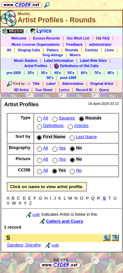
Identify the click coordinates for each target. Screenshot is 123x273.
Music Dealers (25, 60)
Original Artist (101, 84)
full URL (61, 259)
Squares (63, 117)
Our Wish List (78, 38)
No (75, 170)
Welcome (19, 38)
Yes (58, 147)
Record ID (84, 90)
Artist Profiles (35, 66)
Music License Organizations (35, 44)
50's (71, 73)
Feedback (74, 44)
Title (36, 84)
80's (111, 73)
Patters (52, 50)
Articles (78, 125)
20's (31, 73)
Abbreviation (72, 84)
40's (57, 73)
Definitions (50, 125)
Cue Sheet (43, 90)
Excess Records (46, 38)
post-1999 (68, 78)
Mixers (75, 55)
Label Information (58, 60)
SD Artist (21, 90)
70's (97, 73)
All (9, 50)
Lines (109, 50)
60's (84, 73)
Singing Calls (29, 50)
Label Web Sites (93, 60)
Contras (91, 50)
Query (104, 90)
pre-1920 (14, 73)
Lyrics (64, 90)
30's (44, 73)
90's (50, 78)
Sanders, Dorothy (24, 244)
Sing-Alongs (52, 55)
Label (50, 84)
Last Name (82, 136)
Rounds (71, 50)
